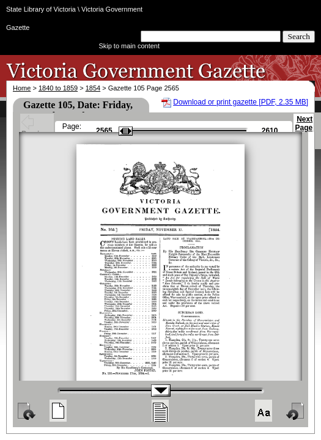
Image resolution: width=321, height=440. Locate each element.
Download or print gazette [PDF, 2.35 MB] (240, 102)
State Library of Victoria (41, 9)
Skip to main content (129, 46)
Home (22, 88)
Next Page (303, 129)
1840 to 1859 (58, 88)
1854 (93, 88)
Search (298, 36)
